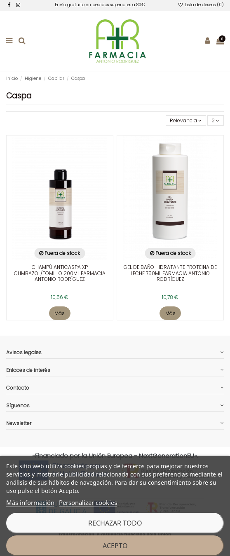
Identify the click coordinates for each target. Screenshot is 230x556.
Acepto (115, 545)
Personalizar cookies (88, 502)
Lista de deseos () (201, 5)
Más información (30, 502)
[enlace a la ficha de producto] (60, 221)
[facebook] (9, 4)
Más (59, 313)
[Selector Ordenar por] (186, 120)
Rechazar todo (115, 523)
